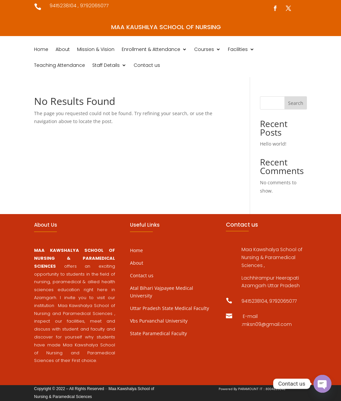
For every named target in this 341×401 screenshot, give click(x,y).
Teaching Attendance (59, 65)
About (63, 50)
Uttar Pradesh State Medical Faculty (169, 308)
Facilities (238, 50)
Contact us (147, 65)
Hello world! (273, 144)
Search (295, 103)
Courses (204, 50)
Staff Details (106, 65)
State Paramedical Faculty (158, 333)
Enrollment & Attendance (151, 50)
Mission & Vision (95, 50)
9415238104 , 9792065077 (79, 5)
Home (41, 50)
